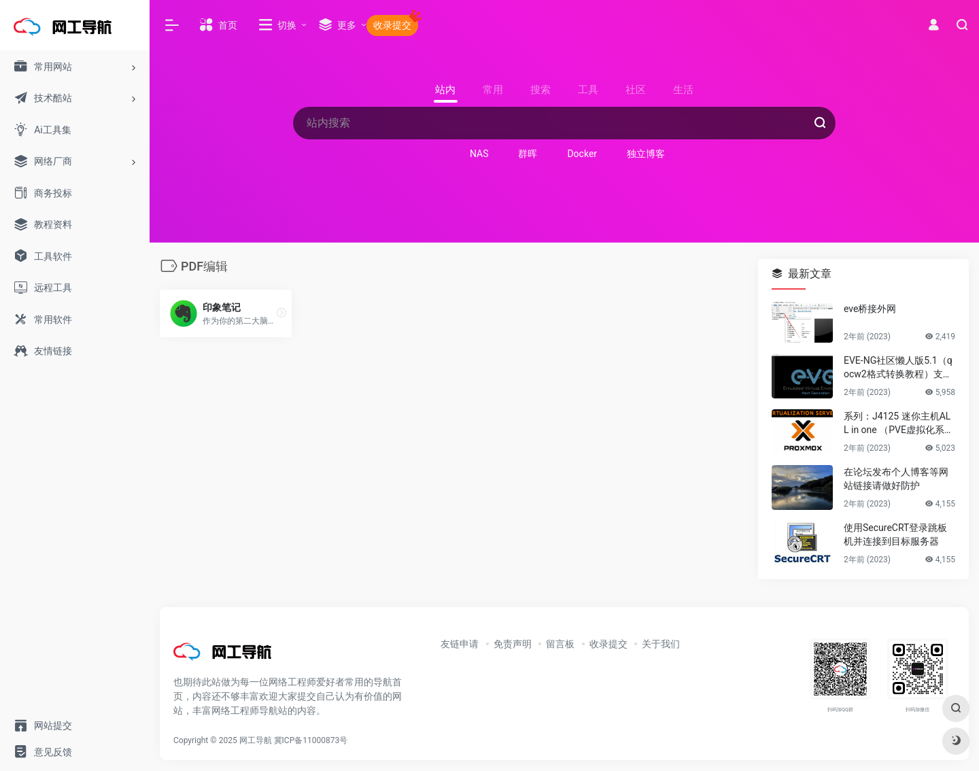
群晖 (527, 153)
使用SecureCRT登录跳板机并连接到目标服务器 (895, 534)
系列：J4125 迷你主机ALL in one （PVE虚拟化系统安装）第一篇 (899, 423)
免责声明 (513, 643)
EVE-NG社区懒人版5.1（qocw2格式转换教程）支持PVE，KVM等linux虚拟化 (898, 368)
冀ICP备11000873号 (311, 740)
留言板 (560, 643)
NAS (479, 153)
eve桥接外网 (870, 308)
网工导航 (255, 740)
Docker (582, 153)
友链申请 (460, 643)
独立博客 (646, 153)
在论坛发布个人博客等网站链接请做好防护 (896, 478)
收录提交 (608, 643)
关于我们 (661, 643)
